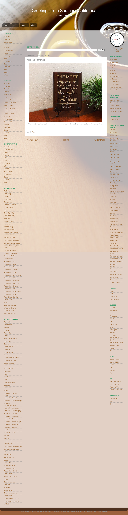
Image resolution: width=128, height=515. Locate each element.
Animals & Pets (115, 359)
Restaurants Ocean (116, 261)
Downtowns (114, 177)
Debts (6, 210)
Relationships (8, 122)
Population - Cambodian (12, 267)
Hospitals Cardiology (117, 191)
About (15, 25)
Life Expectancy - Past (11, 449)
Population (113, 243)
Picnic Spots (114, 229)
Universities (8, 496)
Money (6, 169)
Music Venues (114, 205)
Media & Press (9, 457)
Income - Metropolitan (11, 232)
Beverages (7, 341)
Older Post (99, 140)
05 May (112, 65)
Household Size (9, 432)
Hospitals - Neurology (11, 408)
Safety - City (8, 300)
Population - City (9, 468)
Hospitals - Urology (10, 427)
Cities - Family (115, 106)
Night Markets (114, 90)
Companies (8, 202)
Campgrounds (114, 154)
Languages (8, 443)
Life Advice (113, 324)
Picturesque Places (116, 232)
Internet (6, 438)
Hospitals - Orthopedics (12, 416)
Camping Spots (115, 169)
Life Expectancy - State (12, 243)
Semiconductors (9, 482)
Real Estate (8, 474)
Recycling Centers (116, 246)
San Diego (113, 271)
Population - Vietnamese (12, 291)
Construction (8, 352)
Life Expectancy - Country (13, 446)
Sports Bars (114, 277)
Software (7, 487)
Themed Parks (115, 282)
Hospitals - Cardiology (11, 398)
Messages (113, 330)
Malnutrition (8, 454)
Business (7, 36)
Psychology (8, 119)
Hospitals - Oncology (11, 413)
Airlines (6, 327)
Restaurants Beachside (114, 252)
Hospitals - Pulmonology (12, 421)
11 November (114, 82)
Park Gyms (113, 216)
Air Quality (7, 194)
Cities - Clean (8, 347)
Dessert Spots (114, 175)
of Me (112, 294)
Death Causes (9, 363)
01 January (113, 60)
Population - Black (10, 264)
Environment (8, 50)
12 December (114, 84)
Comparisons (114, 299)
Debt (5, 366)
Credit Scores (8, 207)
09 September (114, 76)
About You (113, 310)
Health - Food (8, 105)
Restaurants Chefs (116, 259)
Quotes (112, 404)
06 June (112, 68)
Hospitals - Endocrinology (12, 401)
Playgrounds (114, 240)
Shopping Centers (116, 274)
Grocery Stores (9, 221)
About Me (113, 308)
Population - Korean (11, 286)
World (6, 138)
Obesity (6, 460)
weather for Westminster (102, 37)
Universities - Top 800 (11, 501)
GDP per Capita (9, 382)
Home (6, 25)
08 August (113, 73)
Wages (6, 302)
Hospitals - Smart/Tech (12, 424)
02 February (114, 62)
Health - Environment (11, 100)
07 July (112, 71)
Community (8, 42)
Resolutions (8, 174)
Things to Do (114, 119)
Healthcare (7, 224)
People (112, 332)
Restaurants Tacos (116, 269)
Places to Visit (114, 387)
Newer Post (32, 140)
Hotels (6, 430)
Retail (6, 479)
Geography (8, 385)
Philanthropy (8, 61)
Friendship (7, 94)
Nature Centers (115, 207)
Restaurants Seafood (114, 265)
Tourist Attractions (116, 390)
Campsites (113, 172)
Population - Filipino (11, 278)
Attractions (113, 132)
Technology (8, 490)
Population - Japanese (11, 283)
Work (34, 132)
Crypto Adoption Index (11, 357)
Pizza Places (8, 259)
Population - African (10, 261)
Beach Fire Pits (115, 135)
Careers (6, 196)
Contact (24, 25)
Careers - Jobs (115, 100)
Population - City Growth (12, 275)
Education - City (9, 216)
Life (5, 166)
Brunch (112, 152)
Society (6, 177)
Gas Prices (8, 377)
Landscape (113, 296)
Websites (7, 504)
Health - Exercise (10, 103)
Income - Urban (9, 237)
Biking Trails (114, 146)
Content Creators (10, 205)
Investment (8, 441)
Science (6, 64)
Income (6, 435)
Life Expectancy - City (11, 240)
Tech (5, 69)
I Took (112, 291)
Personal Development (114, 336)
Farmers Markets (115, 180)
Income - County (9, 229)
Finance (6, 155)
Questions (113, 340)
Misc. (6, 58)
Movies (112, 199)
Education (7, 47)
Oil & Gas (7, 463)
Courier (6, 355)
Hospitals (113, 188)
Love (111, 327)
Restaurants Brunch (116, 256)
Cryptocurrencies (10, 360)
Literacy (6, 452)
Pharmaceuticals (9, 465)
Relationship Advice (116, 342)
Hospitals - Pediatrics (11, 419)
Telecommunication (10, 493)
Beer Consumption (10, 338)
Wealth (6, 133)
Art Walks (113, 130)
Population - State (10, 289)
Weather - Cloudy (10, 305)
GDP (5, 379)
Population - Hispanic (11, 280)
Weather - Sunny (10, 313)
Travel (6, 72)
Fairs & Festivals (115, 87)
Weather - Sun (9, 311)
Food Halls (113, 183)
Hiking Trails (114, 186)
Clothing (7, 349)
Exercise (7, 218)
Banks (6, 336)
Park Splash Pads (116, 224)
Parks (112, 227)
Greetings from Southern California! (64, 10)
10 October (113, 79)
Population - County (116, 111)
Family (6, 92)
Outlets (112, 213)
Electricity (7, 371)
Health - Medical (9, 108)
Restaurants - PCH (116, 249)
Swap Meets (114, 280)
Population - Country (11, 471)
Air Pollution (8, 191)
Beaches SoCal (115, 143)
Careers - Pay (114, 103)
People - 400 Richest (11, 253)
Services (7, 67)
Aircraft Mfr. (8, 325)
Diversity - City (9, 213)
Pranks (112, 370)
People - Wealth (9, 256)
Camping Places (115, 166)
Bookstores (113, 149)
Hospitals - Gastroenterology (10, 404)
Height (6, 390)
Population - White (10, 294)
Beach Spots (114, 138)
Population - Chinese (11, 269)
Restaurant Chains (10, 476)
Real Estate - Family (11, 297)
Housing (7, 56)
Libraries (113, 196)
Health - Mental (9, 111)
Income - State (9, 235)
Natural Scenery (115, 381)
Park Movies (114, 218)
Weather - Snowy (10, 308)
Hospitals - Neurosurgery (12, 411)
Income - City (8, 227)
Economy (7, 45)
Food (6, 158)
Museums (113, 202)
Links (33, 25)
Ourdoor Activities (10, 250)
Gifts (5, 160)
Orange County (115, 210)
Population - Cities (10, 272)
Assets (6, 330)
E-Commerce (8, 368)
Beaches (113, 141)
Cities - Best (8, 199)
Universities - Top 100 (11, 498)
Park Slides (113, 221)
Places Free (114, 238)
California (7, 39)
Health (6, 53)
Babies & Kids (114, 362)
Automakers (8, 333)
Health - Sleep (9, 114)
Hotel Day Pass (115, 194)
